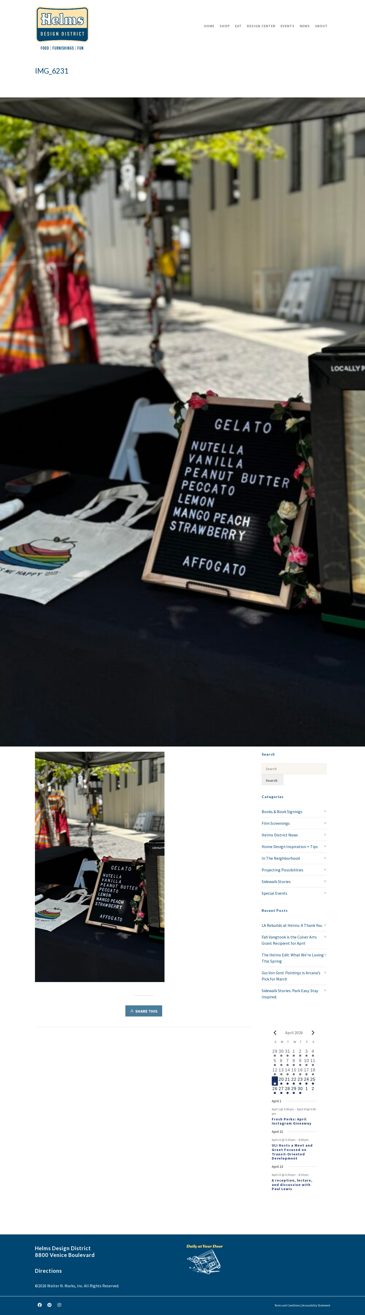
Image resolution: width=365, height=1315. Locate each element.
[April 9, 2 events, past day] (300, 1062)
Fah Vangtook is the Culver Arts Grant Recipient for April (289, 940)
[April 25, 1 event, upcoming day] (313, 1081)
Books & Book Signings (282, 811)
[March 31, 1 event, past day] (287, 1053)
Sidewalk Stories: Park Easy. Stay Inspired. (290, 993)
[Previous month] (275, 1032)
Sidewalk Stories (276, 881)
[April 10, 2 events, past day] (306, 1062)
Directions (48, 1271)
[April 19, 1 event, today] (275, 1081)
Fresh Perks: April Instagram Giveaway (291, 1121)
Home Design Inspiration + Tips (290, 846)
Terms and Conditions (287, 1305)
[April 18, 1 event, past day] (313, 1071)
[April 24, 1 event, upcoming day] (306, 1081)
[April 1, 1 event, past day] (294, 1053)
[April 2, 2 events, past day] (300, 1053)
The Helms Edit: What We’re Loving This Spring (293, 958)
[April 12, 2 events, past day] (275, 1071)
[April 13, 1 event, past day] (281, 1071)
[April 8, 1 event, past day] (294, 1062)
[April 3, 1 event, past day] (306, 1053)
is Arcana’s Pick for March (291, 976)
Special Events (274, 893)
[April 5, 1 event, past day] (275, 1062)
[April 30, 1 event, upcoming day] (300, 1090)
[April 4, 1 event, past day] (313, 1053)
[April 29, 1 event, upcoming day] (294, 1090)
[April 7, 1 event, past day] (287, 1062)
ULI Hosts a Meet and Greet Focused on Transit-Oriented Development (292, 1152)
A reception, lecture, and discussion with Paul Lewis (292, 1184)
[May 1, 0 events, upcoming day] (306, 1090)
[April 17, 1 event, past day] (306, 1071)
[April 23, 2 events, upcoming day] (300, 1081)
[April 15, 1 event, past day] (294, 1071)
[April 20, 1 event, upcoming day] (281, 1081)
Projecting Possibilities (282, 869)
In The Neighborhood (281, 858)
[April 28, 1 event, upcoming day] (287, 1090)
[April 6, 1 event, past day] (281, 1062)
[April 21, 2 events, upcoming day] (287, 1081)
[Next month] (313, 1032)
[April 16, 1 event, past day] (300, 1071)
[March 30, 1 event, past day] (281, 1053)
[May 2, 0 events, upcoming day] (313, 1090)
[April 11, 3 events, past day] (313, 1062)
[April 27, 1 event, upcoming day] (281, 1090)
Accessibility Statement (316, 1305)
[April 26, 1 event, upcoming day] (275, 1090)
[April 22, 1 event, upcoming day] (294, 1081)
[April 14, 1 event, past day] (287, 1071)
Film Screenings (276, 823)
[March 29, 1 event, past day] (275, 1053)
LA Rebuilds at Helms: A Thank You (292, 925)
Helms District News (280, 834)
